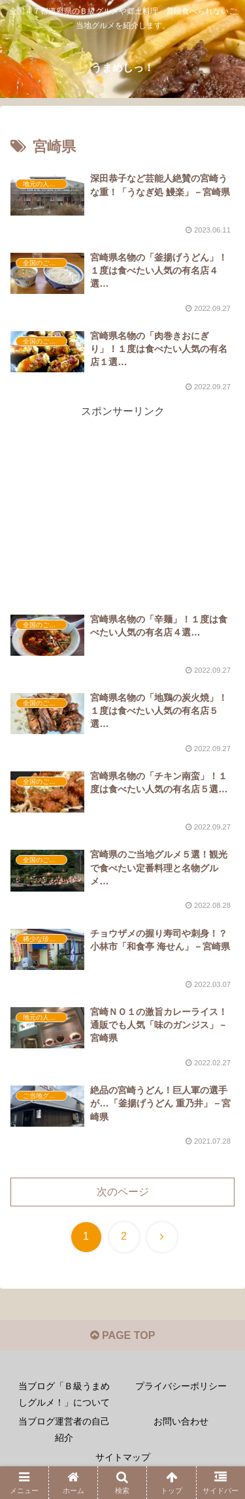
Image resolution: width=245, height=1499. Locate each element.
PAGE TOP (122, 1335)
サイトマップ (122, 1457)
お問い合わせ (181, 1421)
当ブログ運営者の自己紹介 (64, 1429)
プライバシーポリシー (181, 1386)
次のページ (123, 1191)
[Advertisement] (122, 491)
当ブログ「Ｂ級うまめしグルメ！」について (64, 1394)
